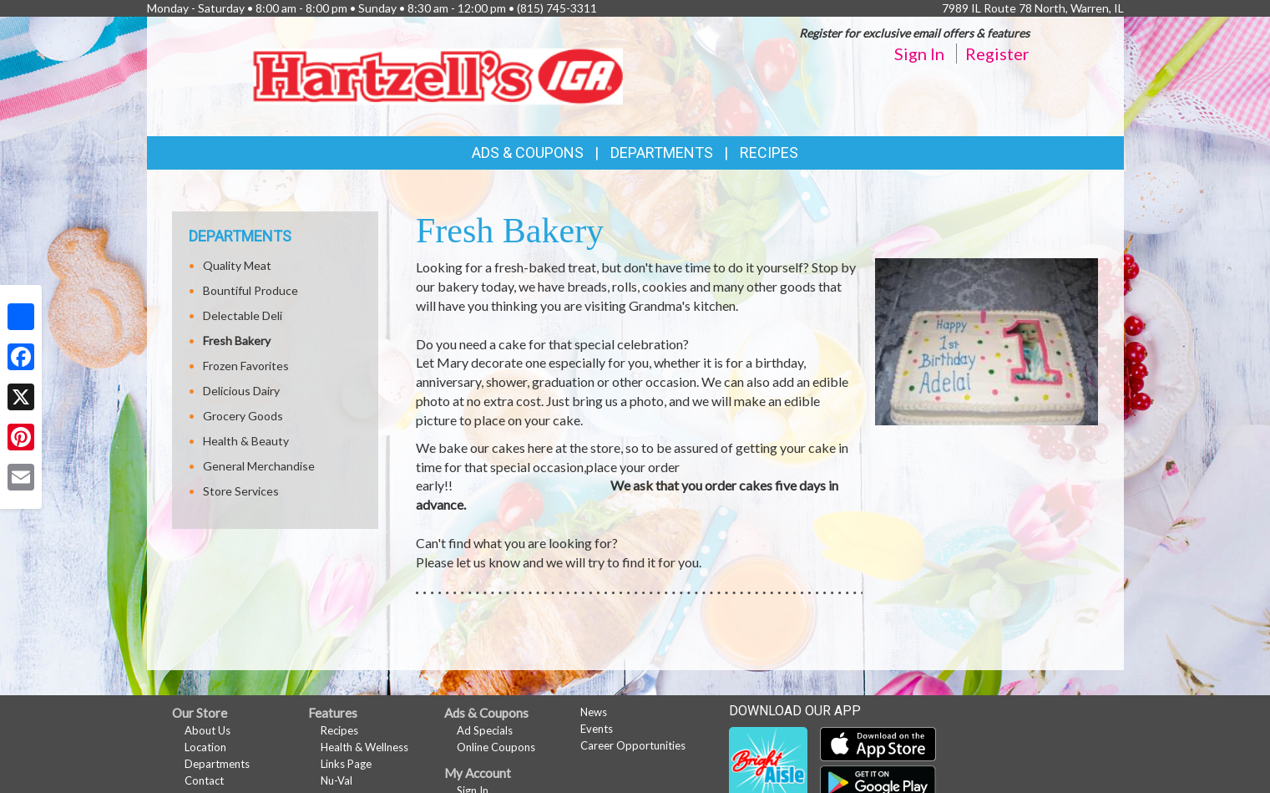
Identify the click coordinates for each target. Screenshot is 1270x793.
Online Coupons (496, 747)
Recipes (769, 152)
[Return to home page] (438, 75)
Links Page (346, 763)
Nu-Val (336, 780)
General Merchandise (259, 466)
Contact (204, 780)
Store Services (241, 491)
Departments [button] (661, 152)
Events (596, 728)
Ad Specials (485, 730)
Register (997, 53)
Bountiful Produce (250, 290)
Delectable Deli (242, 315)
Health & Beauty (246, 441)
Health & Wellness (364, 747)
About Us (207, 730)
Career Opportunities (633, 745)
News (593, 712)
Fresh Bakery (237, 340)
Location (205, 747)
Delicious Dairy (241, 391)
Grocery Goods (243, 416)
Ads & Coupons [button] (528, 152)
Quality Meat (237, 265)
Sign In (919, 53)
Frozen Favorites (246, 365)
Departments (217, 763)
